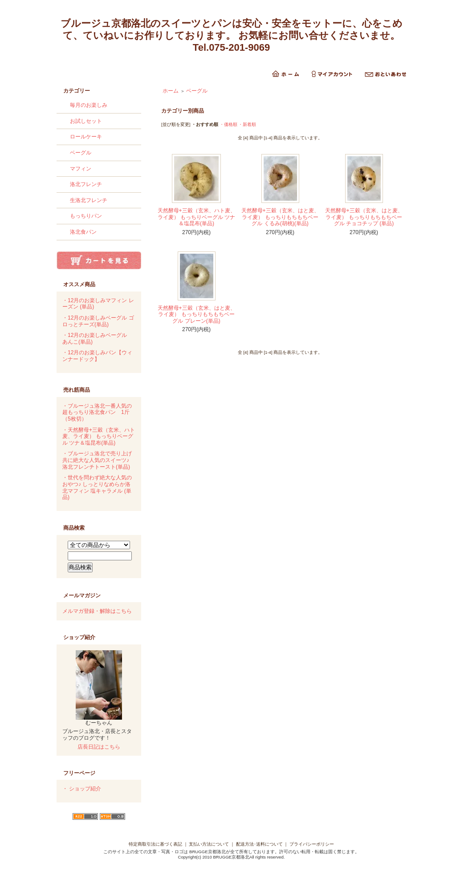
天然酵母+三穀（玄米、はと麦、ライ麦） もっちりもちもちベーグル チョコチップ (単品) (364, 217)
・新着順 (247, 124)
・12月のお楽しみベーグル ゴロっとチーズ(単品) (98, 321)
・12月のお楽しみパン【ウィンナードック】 (97, 355)
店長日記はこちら (98, 747)
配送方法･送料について (259, 844)
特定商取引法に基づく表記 (155, 844)
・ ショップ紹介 (81, 789)
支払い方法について (209, 844)
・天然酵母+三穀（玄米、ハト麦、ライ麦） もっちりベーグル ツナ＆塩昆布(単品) (98, 436)
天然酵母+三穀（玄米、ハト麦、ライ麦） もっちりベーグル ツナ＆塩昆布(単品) (197, 217)
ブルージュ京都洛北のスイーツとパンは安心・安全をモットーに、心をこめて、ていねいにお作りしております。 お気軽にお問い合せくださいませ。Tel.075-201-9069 (232, 35)
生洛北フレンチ (88, 200)
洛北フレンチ (86, 184)
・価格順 (228, 124)
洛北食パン (83, 232)
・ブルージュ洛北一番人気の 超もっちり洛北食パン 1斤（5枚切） (97, 412)
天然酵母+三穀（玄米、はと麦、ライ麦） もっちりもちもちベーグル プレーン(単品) (197, 314)
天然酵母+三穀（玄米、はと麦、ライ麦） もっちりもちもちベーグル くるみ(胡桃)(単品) (280, 217)
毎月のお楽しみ (88, 105)
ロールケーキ (86, 137)
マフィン (80, 169)
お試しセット (86, 121)
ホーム (171, 91)
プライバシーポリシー (311, 844)
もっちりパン (86, 216)
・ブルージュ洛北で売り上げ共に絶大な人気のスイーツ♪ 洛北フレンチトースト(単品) (97, 460)
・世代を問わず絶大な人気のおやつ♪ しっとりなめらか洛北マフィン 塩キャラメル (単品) (97, 487)
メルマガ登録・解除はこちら (97, 611)
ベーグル (80, 153)
